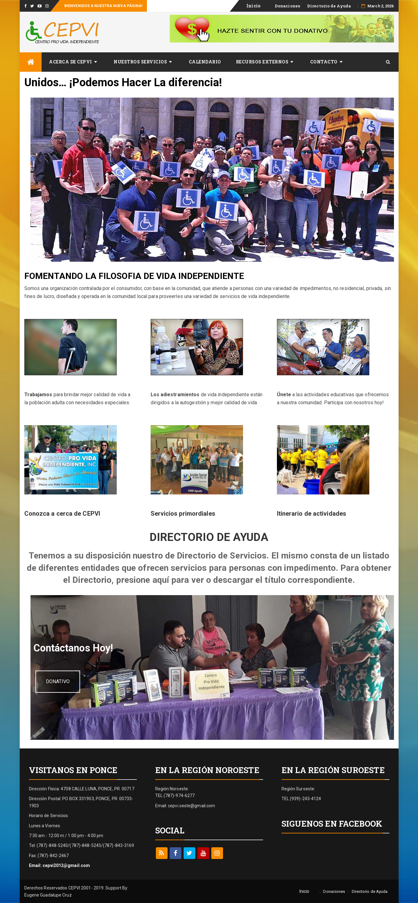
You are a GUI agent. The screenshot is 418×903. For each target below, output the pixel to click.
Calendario (205, 62)
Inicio (304, 890)
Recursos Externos (262, 62)
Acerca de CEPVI (70, 62)
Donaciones (287, 6)
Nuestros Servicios (140, 62)
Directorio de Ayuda (329, 6)
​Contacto (324, 62)
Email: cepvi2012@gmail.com (59, 864)
